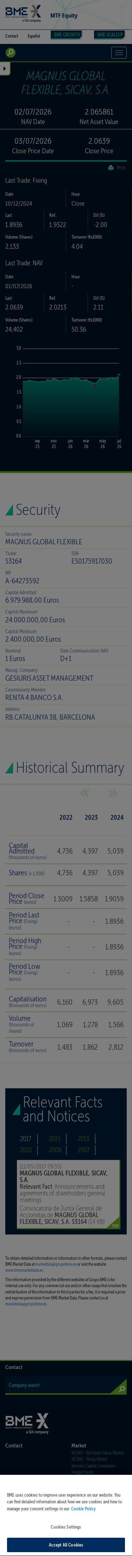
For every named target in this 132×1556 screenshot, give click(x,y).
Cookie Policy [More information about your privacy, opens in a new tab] (83, 1519)
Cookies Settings (66, 1538)
